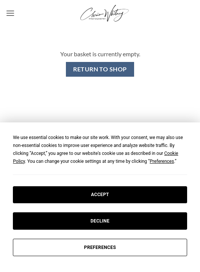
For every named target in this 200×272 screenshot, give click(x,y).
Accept (100, 194)
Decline (100, 221)
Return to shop (100, 69)
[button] (10, 13)
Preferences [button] (162, 161)
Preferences (100, 247)
